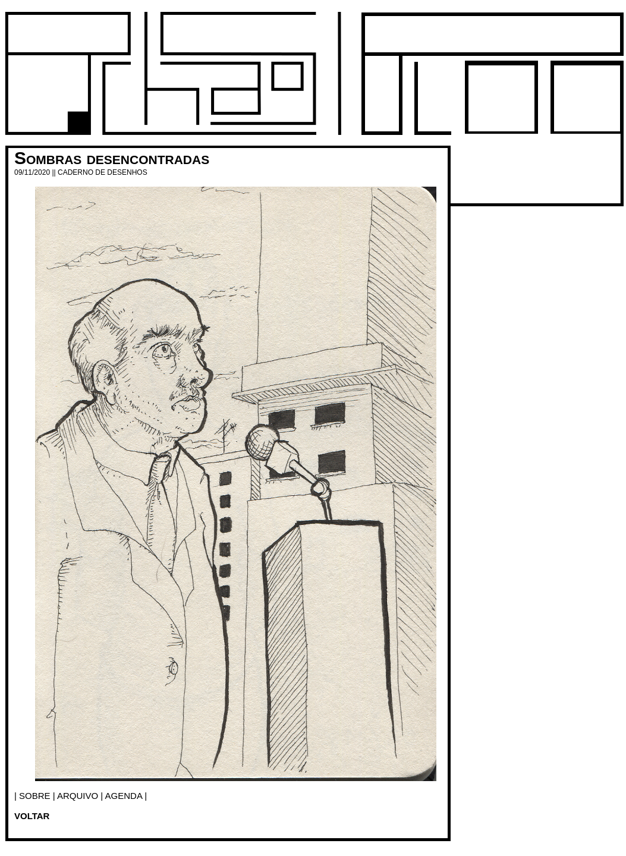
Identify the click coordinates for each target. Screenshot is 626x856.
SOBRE (35, 796)
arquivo (77, 796)
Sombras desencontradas (111, 158)
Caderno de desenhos (102, 172)
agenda (124, 796)
